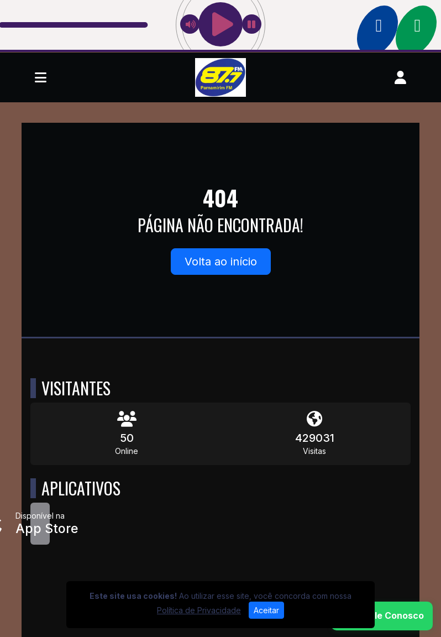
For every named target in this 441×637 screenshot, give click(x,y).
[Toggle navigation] (40, 77)
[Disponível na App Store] (40, 524)
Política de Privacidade (199, 610)
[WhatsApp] (382, 616)
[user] (400, 77)
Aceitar (266, 610)
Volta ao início (221, 261)
